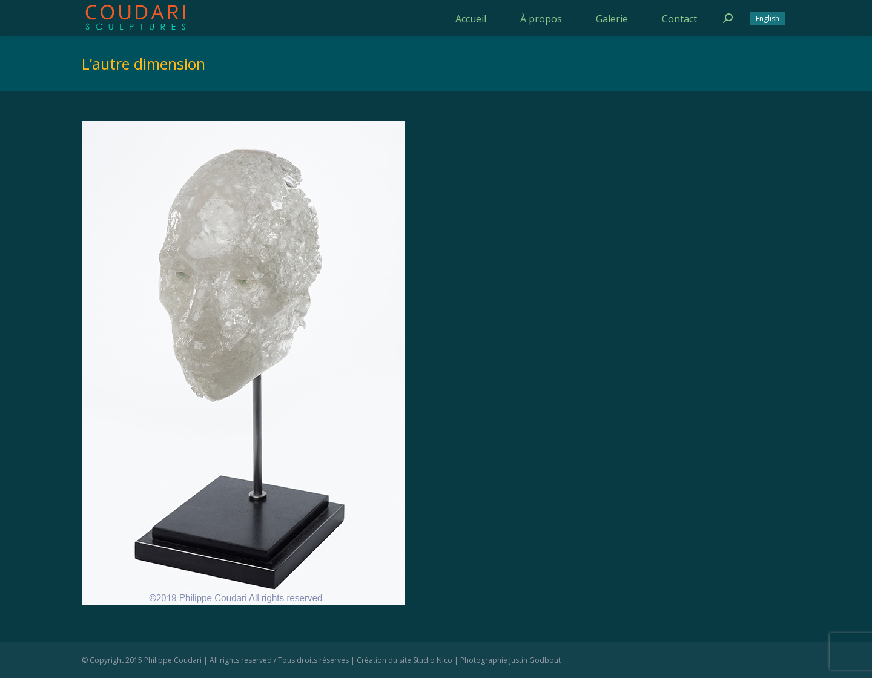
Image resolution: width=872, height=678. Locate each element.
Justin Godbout (535, 660)
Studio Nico (432, 660)
